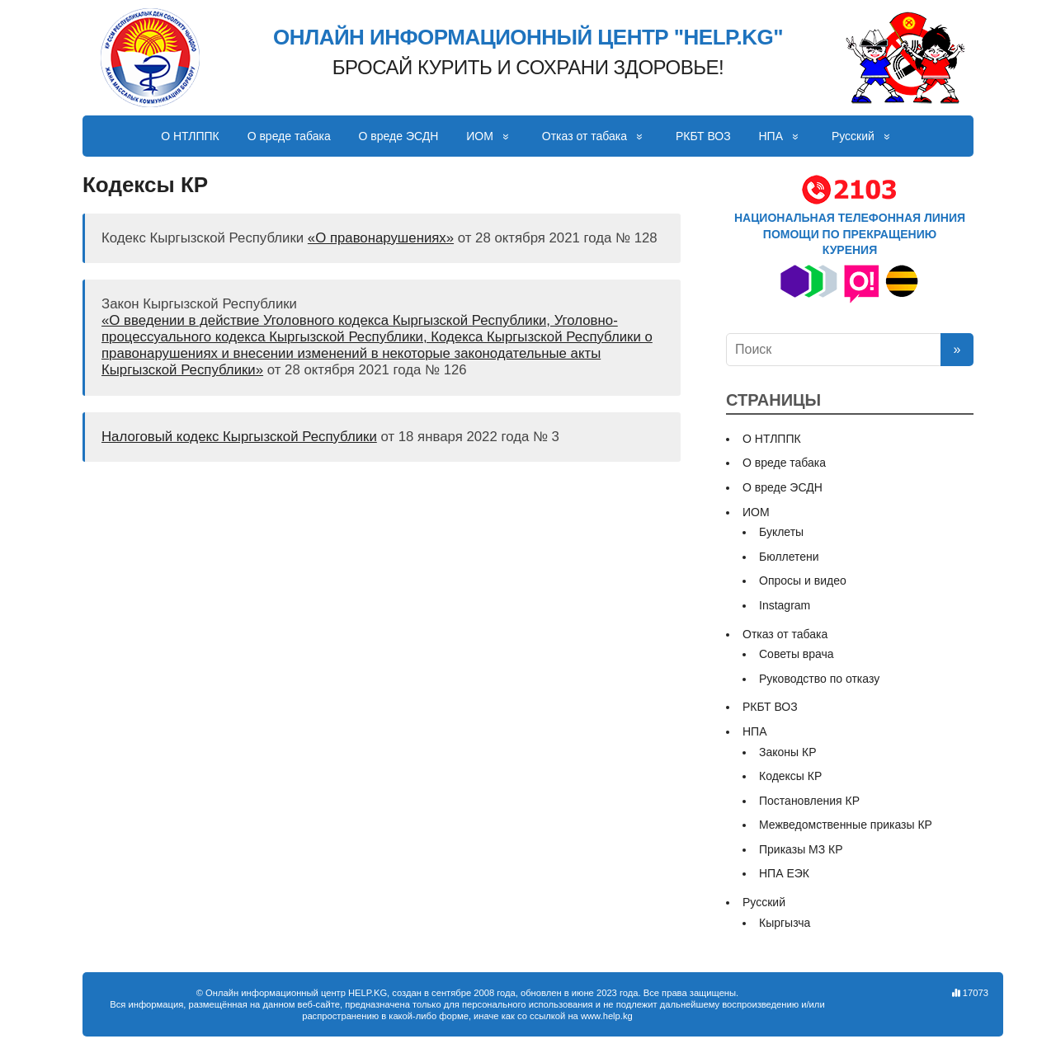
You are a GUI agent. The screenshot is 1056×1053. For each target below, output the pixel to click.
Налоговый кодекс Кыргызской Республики (239, 436)
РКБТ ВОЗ (703, 136)
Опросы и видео (802, 580)
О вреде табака (289, 136)
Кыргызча (784, 922)
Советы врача (796, 653)
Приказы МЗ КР (801, 849)
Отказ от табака (584, 136)
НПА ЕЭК (784, 873)
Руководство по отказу (819, 678)
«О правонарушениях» (381, 238)
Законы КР (788, 752)
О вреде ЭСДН (399, 136)
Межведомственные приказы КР (845, 824)
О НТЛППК (190, 136)
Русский (853, 136)
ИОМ (479, 136)
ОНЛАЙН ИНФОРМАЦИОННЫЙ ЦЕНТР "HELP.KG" (528, 38)
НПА (771, 136)
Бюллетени (789, 556)
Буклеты (781, 531)
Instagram (784, 605)
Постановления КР (809, 800)
